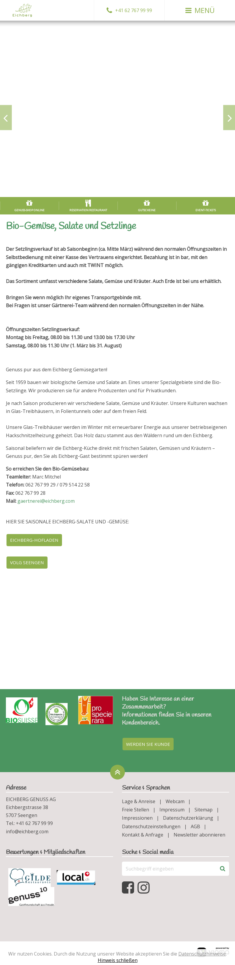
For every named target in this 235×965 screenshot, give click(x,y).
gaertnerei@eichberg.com (46, 501)
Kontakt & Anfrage (142, 836)
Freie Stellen (135, 811)
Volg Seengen (27, 563)
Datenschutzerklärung (188, 820)
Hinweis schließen (118, 960)
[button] (199, 10)
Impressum (172, 811)
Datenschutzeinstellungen (151, 828)
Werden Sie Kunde (149, 745)
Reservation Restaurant (88, 210)
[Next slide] (229, 117)
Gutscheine (147, 210)
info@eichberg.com (27, 833)
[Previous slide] (6, 117)
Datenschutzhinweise (202, 954)
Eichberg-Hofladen (35, 540)
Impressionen (137, 820)
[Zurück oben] (117, 774)
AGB (195, 828)
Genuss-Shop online (29, 210)
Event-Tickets (205, 210)
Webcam (175, 803)
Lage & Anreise (138, 803)
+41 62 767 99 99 (133, 10)
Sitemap (204, 811)
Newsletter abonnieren (199, 836)
